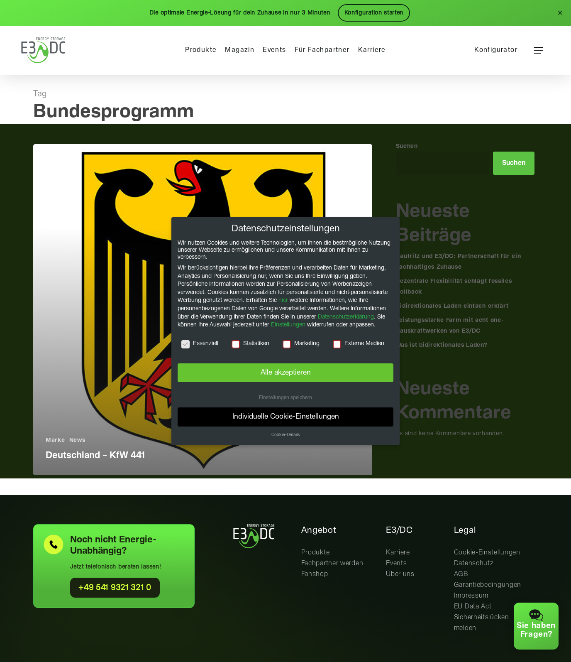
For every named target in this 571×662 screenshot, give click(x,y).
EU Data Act (473, 606)
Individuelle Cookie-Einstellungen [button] (285, 416)
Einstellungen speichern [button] (285, 397)
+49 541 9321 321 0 (114, 588)
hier (283, 300)
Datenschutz (473, 563)
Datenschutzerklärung (346, 316)
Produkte (315, 552)
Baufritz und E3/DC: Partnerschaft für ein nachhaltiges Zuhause (458, 261)
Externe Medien (358, 343)
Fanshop (314, 574)
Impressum (471, 595)
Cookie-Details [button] (285, 435)
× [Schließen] (560, 13)
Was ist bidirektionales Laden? (442, 345)
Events (396, 563)
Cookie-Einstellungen (487, 552)
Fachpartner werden (332, 563)
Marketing (301, 343)
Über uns (400, 574)
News (77, 440)
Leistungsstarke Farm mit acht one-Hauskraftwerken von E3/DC (450, 325)
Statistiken (250, 343)
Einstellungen (288, 325)
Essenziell (199, 343)
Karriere (398, 552)
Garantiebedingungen (487, 584)
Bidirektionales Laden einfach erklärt (452, 306)
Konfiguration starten (374, 13)
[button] (538, 50)
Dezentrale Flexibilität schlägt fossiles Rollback (454, 286)
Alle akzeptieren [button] (286, 372)
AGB (461, 574)
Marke (55, 440)
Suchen (407, 146)
